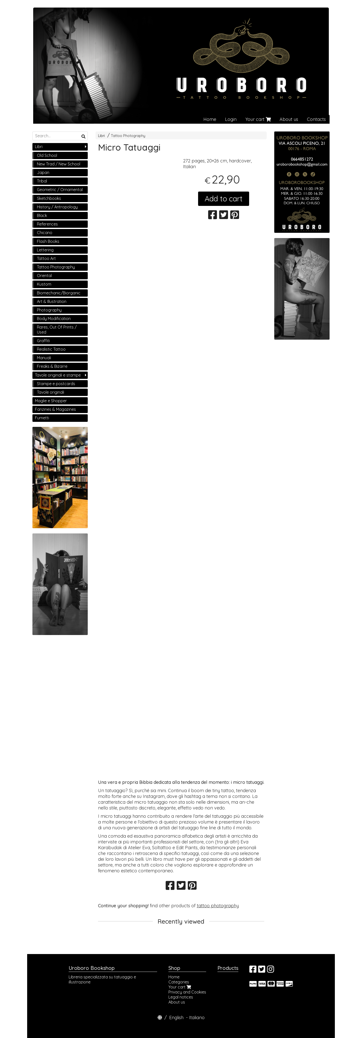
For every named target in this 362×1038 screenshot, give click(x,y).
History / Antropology (57, 206)
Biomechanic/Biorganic (58, 292)
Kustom (44, 284)
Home (209, 119)
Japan (43, 172)
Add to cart (224, 198)
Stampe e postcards (56, 383)
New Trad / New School (58, 163)
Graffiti (43, 340)
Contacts (316, 119)
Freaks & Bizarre (52, 366)
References (47, 224)
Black (42, 215)
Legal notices (180, 997)
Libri (101, 135)
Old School (47, 155)
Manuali (44, 357)
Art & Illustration (51, 301)
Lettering (45, 249)
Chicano (44, 232)
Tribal (42, 181)
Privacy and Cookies (187, 992)
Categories (178, 981)
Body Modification (54, 318)
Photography (49, 309)
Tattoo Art (46, 258)
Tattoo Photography (128, 135)
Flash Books (48, 241)
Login (231, 119)
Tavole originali (50, 392)
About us (289, 119)
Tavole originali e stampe (58, 375)
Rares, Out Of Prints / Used (57, 329)
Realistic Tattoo (51, 349)
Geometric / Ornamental (60, 189)
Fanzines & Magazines (55, 409)
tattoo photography (218, 906)
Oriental (44, 275)
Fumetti (42, 417)
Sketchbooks (49, 198)
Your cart (258, 119)
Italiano (197, 1017)
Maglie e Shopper (51, 400)
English (176, 1017)
